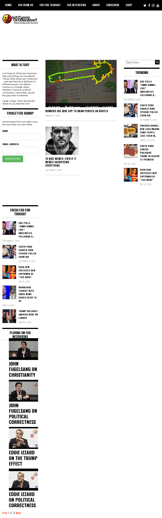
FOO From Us (25, 5)
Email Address (10, 144)
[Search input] (140, 62)
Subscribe (113, 5)
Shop (129, 5)
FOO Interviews (76, 5)
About (96, 5)
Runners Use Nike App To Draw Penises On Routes (76, 111)
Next (18, 513)
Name (5, 131)
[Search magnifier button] (157, 62)
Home (8, 5)
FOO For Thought (50, 5)
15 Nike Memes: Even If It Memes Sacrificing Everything (61, 162)
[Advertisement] (103, 34)
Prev (4, 513)
